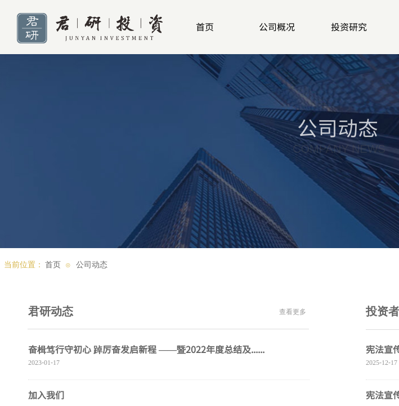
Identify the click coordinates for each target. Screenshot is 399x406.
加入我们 (46, 395)
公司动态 (91, 265)
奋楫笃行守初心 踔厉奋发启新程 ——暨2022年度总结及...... (146, 349)
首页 (53, 265)
